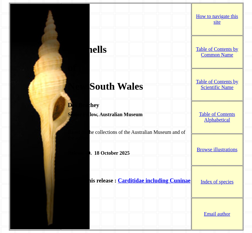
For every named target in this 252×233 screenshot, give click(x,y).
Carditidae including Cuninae (154, 178)
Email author (217, 209)
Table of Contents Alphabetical (217, 116)
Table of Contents (214, 81)
